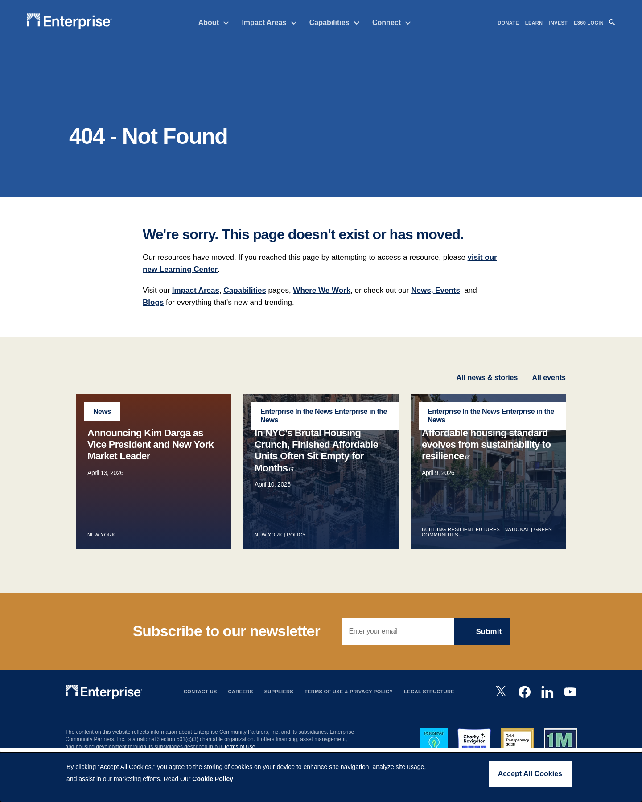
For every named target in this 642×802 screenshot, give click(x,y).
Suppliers (278, 708)
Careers (240, 708)
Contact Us (200, 708)
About (214, 22)
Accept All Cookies (530, 773)
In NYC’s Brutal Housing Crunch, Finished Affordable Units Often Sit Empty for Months (316, 466)
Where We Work (321, 306)
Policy (296, 551)
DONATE (508, 22)
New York (101, 551)
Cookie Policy (212, 778)
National (516, 545)
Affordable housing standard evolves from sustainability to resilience (486, 460)
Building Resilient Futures (461, 545)
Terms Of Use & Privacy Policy (349, 708)
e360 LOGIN (589, 22)
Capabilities (334, 22)
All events (549, 393)
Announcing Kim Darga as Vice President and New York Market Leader (150, 460)
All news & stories (487, 393)
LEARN (534, 22)
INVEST (558, 22)
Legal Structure (429, 708)
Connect (391, 22)
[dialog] (321, 777)
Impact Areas (269, 22)
